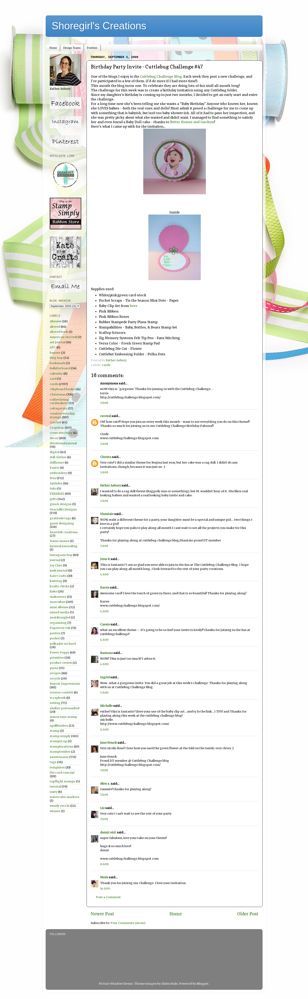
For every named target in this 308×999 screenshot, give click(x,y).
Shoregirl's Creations (99, 26)
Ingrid (105, 677)
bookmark (57, 363)
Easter (55, 467)
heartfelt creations (64, 532)
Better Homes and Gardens (192, 122)
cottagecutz (59, 408)
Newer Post (102, 914)
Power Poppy (59, 652)
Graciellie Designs (63, 509)
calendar (56, 373)
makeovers (58, 597)
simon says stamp (63, 717)
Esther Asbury (110, 485)
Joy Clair (56, 565)
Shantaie (107, 514)
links (53, 591)
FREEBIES (57, 494)
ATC (53, 347)
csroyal (105, 416)
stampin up (58, 741)
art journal (57, 342)
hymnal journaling (64, 546)
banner (55, 353)
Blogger (202, 983)
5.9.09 (104, 692)
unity (54, 792)
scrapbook (58, 698)
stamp (55, 731)
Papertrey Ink (60, 628)
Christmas (58, 394)
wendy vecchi (60, 806)
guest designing (62, 523)
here (133, 306)
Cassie (105, 624)
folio (53, 488)
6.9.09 (104, 729)
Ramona (106, 653)
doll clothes (58, 457)
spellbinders (59, 725)
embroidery (58, 473)
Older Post (247, 914)
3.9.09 (104, 403)
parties (55, 633)
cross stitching (61, 433)
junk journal (59, 570)
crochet (55, 422)
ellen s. (105, 783)
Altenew (56, 321)
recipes (55, 673)
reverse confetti (61, 692)
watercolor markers (64, 797)
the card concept (62, 772)
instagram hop (61, 555)
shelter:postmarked (64, 708)
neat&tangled (60, 617)
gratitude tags (60, 518)
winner (55, 811)
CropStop (57, 428)
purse (54, 668)
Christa (105, 457)
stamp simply (60, 736)
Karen (104, 587)
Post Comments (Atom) (128, 923)
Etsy (53, 478)
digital (55, 452)
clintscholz (169, 983)
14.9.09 (105, 888)
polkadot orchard (63, 644)
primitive (57, 657)
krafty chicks (59, 586)
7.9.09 (104, 770)
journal (55, 560)
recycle (55, 678)
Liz (102, 808)
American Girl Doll (63, 337)
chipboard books (62, 389)
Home (53, 47)
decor (54, 438)
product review (61, 663)
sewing (55, 703)
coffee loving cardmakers (59, 401)
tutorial (55, 786)
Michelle (106, 706)
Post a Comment (108, 897)
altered (55, 326)
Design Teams (72, 47)
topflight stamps (62, 781)
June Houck (108, 742)
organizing (58, 623)
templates (57, 767)
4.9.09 (104, 574)
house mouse (59, 541)
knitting (56, 581)
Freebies (92, 47)
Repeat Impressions (65, 683)
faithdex (56, 483)
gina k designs (61, 504)
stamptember (60, 752)
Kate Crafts (58, 576)
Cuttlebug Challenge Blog (161, 76)
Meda (104, 877)
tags (53, 762)
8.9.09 (104, 864)
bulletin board (60, 368)
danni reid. (108, 832)
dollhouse (57, 462)
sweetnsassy (59, 757)
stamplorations (61, 746)
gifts (53, 499)
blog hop (56, 358)
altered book (59, 332)
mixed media (59, 612)
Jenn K (105, 559)
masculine (57, 602)
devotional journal (63, 443)
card (53, 379)
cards (106, 365)
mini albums (59, 607)
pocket (55, 638)
